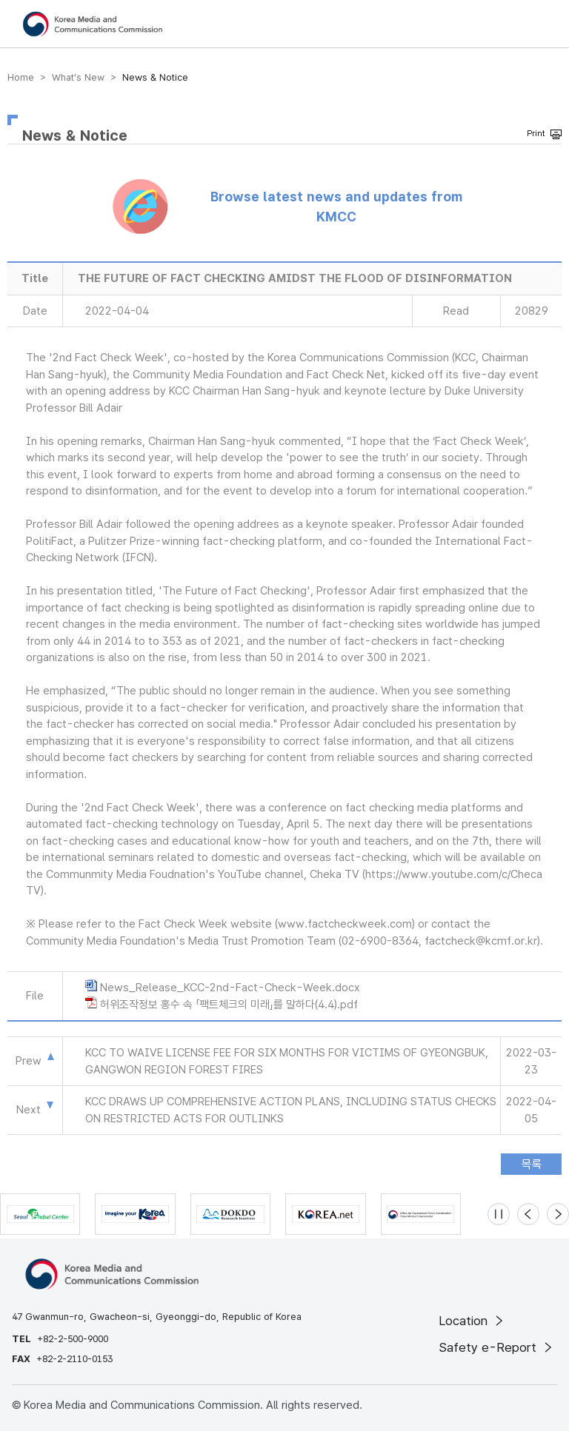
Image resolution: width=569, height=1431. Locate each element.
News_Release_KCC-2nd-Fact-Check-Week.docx (230, 987)
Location (472, 1320)
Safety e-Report (497, 1347)
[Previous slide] (528, 1214)
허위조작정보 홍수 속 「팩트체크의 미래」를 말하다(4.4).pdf (229, 1004)
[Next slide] (558, 1214)
